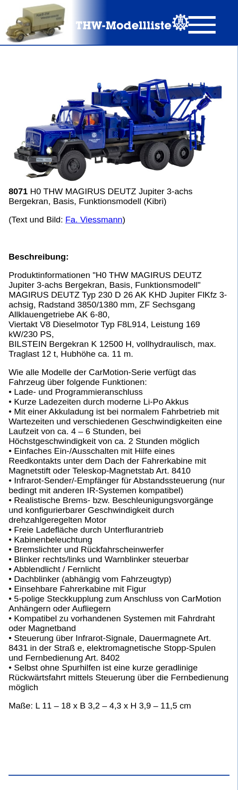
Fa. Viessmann (94, 219)
